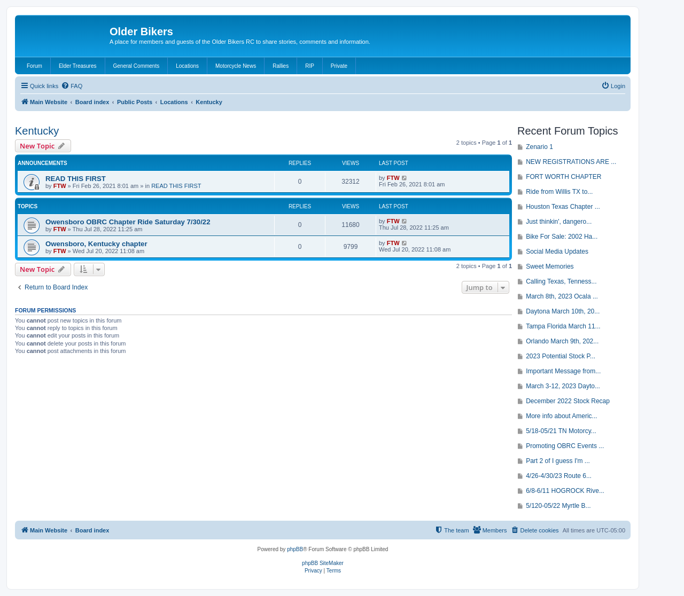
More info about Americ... (561, 416)
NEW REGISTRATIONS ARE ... (571, 162)
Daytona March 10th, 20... (563, 311)
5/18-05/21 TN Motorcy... (561, 431)
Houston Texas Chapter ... (563, 206)
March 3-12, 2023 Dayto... (563, 386)
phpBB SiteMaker (323, 563)
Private (339, 66)
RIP (309, 66)
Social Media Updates (557, 251)
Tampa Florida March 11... (563, 326)
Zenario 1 (539, 147)
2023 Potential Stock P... (560, 356)
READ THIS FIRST (75, 179)
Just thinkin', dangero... (559, 221)
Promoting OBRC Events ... (565, 446)
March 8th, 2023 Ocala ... (562, 296)
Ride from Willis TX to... (559, 191)
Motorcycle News (235, 66)
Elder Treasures (78, 66)
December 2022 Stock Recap (568, 401)
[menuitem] (71, 86)
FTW (59, 186)
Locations (187, 66)
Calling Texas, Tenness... (561, 281)
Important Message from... (563, 371)
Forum (34, 66)
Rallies (281, 66)
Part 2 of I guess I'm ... (558, 461)
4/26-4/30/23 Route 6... (559, 476)
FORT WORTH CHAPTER (563, 177)
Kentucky (37, 131)
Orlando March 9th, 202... (562, 341)
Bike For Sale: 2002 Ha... (561, 236)
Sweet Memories (549, 266)
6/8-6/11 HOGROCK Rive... (565, 491)
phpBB (295, 549)
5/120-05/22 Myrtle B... (558, 505)
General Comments (136, 66)
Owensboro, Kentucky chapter (96, 244)
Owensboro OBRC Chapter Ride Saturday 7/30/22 (128, 222)
